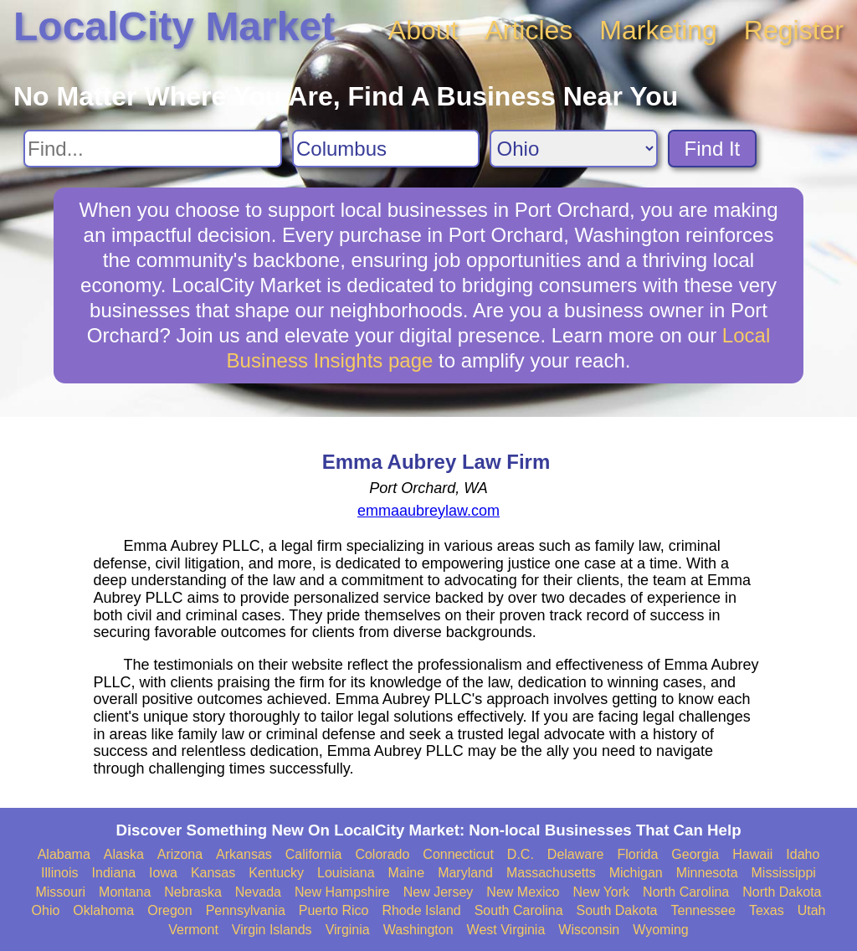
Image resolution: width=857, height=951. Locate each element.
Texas (766, 910)
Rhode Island (421, 910)
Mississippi (784, 873)
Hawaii (752, 854)
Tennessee (702, 910)
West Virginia (506, 930)
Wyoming (661, 930)
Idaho (802, 854)
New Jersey (438, 892)
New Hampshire (342, 892)
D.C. (520, 854)
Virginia (348, 930)
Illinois (59, 873)
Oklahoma (103, 910)
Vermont (193, 930)
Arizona (180, 854)
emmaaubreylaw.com (428, 510)
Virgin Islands (272, 930)
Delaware (575, 854)
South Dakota (617, 910)
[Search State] (574, 148)
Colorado (382, 854)
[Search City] (386, 148)
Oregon (169, 910)
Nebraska (192, 892)
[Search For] (152, 148)
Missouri (60, 892)
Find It (713, 148)
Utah (812, 910)
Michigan (636, 873)
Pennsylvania (245, 910)
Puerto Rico (334, 910)
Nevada (258, 892)
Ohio (46, 910)
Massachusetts (551, 873)
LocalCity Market (174, 26)
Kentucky (276, 873)
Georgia (695, 854)
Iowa (163, 873)
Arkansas (244, 854)
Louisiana (346, 873)
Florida (637, 854)
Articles (528, 30)
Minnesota (707, 873)
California (313, 854)
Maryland (465, 873)
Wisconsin (588, 930)
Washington (418, 930)
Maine (406, 873)
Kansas (213, 873)
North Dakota (781, 892)
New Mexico (522, 892)
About (423, 30)
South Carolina (519, 910)
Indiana (114, 873)
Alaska (124, 854)
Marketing (658, 30)
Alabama (64, 854)
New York (600, 892)
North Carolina (686, 892)
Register (794, 30)
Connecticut (458, 854)
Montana (125, 892)
